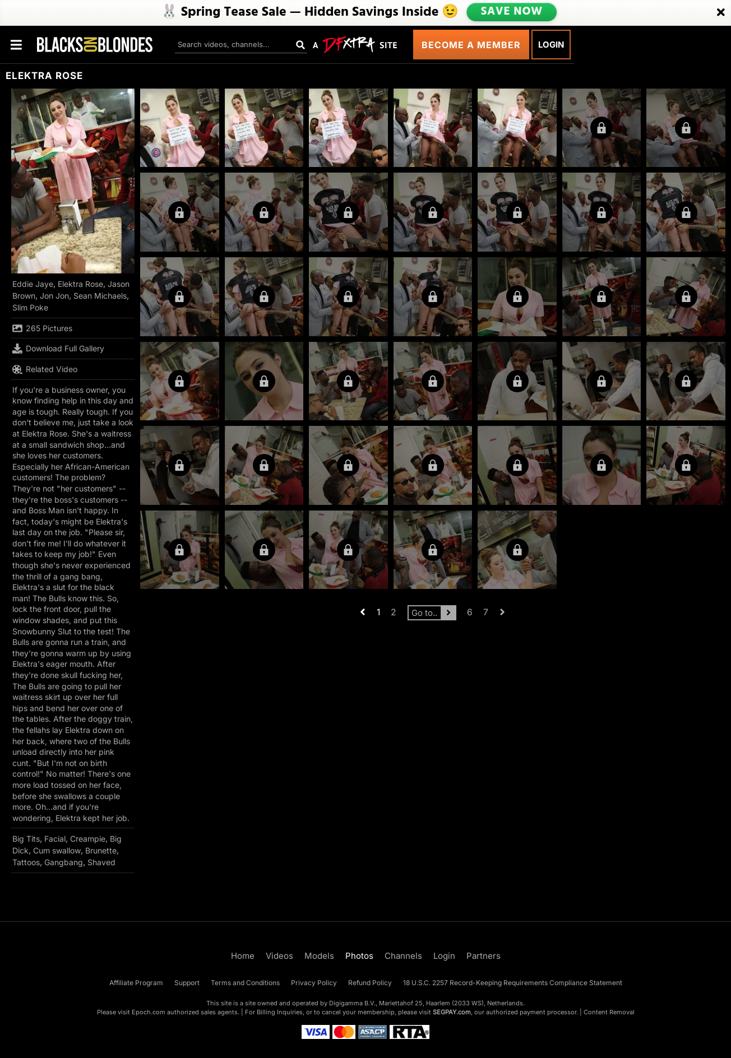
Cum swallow (57, 850)
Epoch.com (148, 1012)
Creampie (87, 838)
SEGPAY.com (452, 1012)
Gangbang (63, 862)
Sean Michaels (100, 295)
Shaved (101, 862)
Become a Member (471, 44)
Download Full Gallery (58, 349)
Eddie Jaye (32, 284)
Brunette (101, 850)
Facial (55, 838)
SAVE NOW (512, 12)
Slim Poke (30, 307)
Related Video (44, 369)
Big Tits (26, 838)
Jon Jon (54, 295)
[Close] (721, 13)
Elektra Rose (80, 284)
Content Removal (609, 1012)
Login (551, 44)
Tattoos (26, 862)
